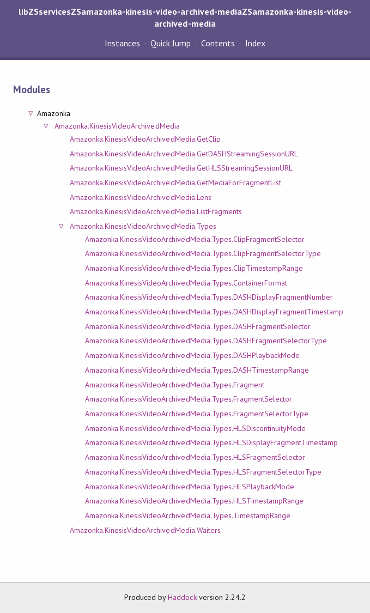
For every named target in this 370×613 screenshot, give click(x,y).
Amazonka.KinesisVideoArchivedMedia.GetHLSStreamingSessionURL (181, 168)
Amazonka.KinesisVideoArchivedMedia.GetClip (145, 139)
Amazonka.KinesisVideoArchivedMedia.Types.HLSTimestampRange (194, 501)
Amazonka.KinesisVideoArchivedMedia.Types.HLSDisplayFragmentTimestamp (211, 442)
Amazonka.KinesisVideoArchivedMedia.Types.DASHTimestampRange (197, 370)
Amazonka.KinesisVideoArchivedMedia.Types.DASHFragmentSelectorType (206, 340)
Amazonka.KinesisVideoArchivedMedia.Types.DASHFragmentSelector (198, 326)
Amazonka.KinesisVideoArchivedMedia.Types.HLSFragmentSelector (195, 457)
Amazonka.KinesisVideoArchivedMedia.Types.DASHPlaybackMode (192, 355)
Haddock (182, 597)
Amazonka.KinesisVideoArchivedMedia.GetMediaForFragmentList (175, 182)
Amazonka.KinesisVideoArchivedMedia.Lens (140, 197)
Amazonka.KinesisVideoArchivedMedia (117, 126)
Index (255, 43)
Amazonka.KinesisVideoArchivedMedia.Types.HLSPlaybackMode (189, 486)
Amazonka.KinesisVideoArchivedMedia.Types (143, 226)
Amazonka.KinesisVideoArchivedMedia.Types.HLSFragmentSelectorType (203, 472)
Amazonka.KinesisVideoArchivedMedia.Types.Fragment (174, 385)
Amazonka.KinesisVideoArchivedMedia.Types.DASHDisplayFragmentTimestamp (214, 312)
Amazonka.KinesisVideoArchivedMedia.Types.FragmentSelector (188, 399)
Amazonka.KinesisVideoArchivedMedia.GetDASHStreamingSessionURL (184, 154)
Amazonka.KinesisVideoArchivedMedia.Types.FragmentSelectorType (196, 413)
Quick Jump (170, 43)
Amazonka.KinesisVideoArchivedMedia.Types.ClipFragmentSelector (195, 239)
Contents (218, 43)
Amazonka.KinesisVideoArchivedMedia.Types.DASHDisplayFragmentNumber (209, 297)
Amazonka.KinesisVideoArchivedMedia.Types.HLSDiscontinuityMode (195, 428)
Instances (122, 43)
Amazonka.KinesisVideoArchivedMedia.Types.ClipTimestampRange (194, 268)
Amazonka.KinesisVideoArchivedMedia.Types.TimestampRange (187, 515)
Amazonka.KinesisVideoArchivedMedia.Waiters (145, 530)
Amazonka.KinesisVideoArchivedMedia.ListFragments (156, 211)
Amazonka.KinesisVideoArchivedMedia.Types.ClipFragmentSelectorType (203, 253)
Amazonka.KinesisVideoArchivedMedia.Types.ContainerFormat (186, 283)
